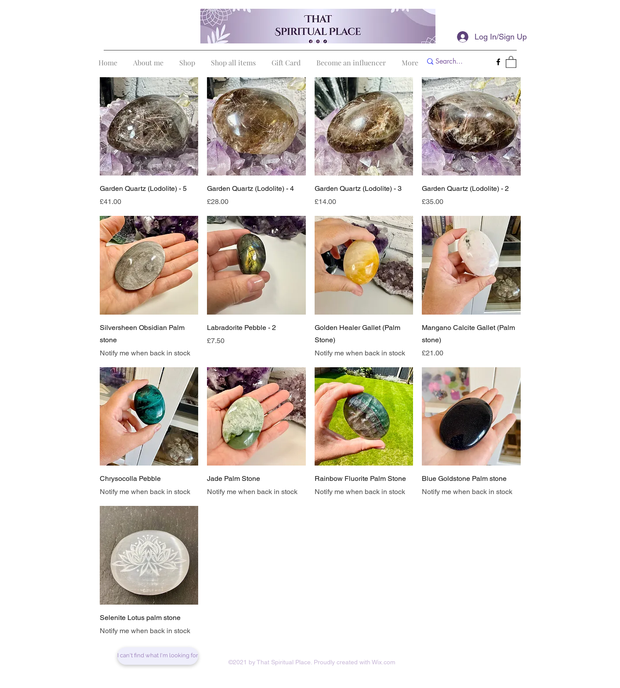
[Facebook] (498, 61)
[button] (511, 61)
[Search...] (455, 61)
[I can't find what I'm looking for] (157, 656)
